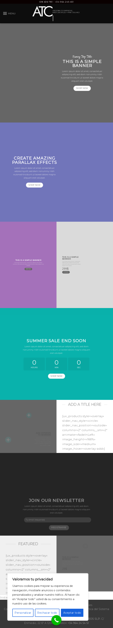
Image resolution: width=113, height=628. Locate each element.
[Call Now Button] (56, 620)
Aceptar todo (72, 612)
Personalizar (23, 612)
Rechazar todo (47, 612)
